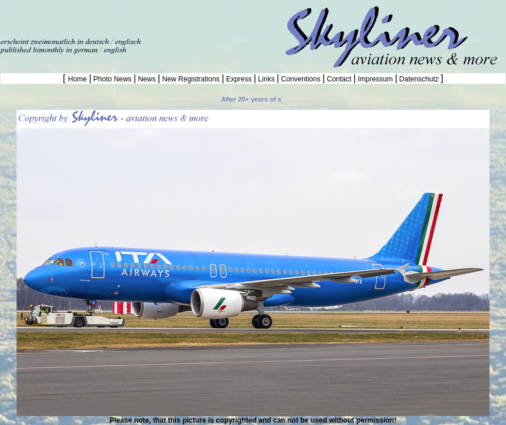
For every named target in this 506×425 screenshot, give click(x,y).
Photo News (113, 79)
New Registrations (191, 79)
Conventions (300, 79)
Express (239, 79)
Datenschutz (418, 79)
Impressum (375, 79)
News (147, 79)
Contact (339, 79)
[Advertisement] (138, 17)
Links (266, 79)
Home (78, 79)
